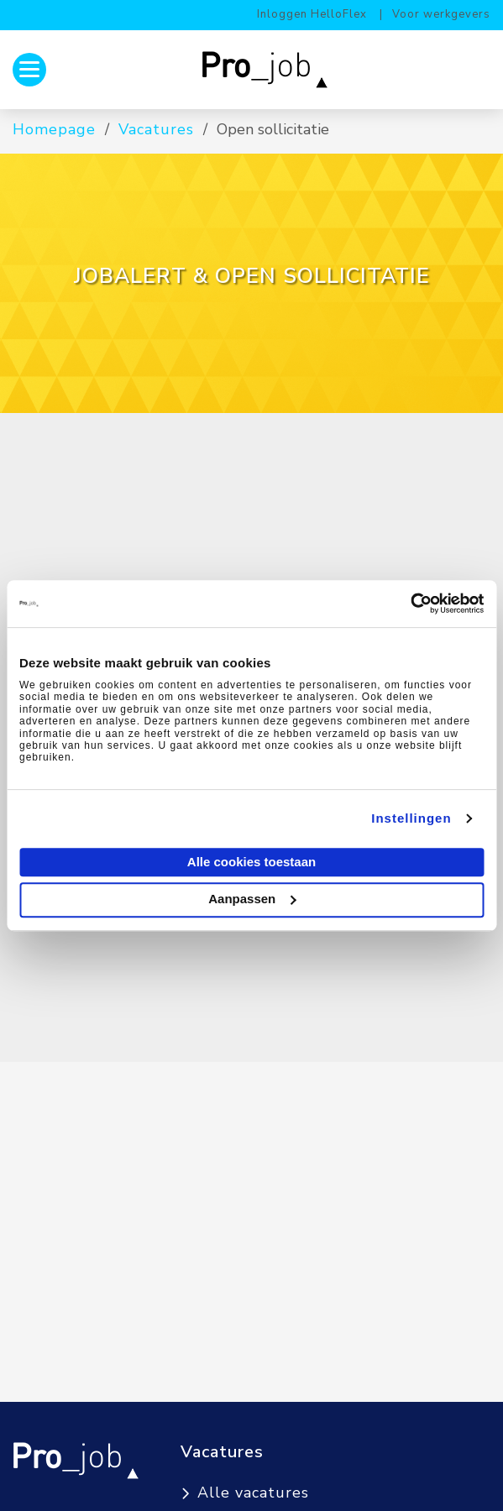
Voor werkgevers (441, 14)
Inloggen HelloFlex (312, 14)
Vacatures (156, 129)
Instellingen (411, 818)
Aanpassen (252, 898)
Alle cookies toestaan (251, 862)
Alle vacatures (253, 1492)
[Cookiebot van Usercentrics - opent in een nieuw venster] (410, 603)
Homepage (54, 129)
